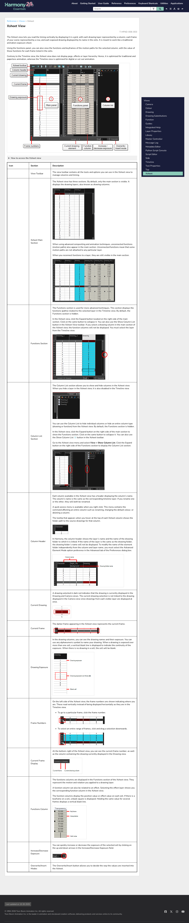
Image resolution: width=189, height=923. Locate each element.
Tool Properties (153, 165)
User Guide (103, 3)
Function (150, 119)
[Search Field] (128, 9)
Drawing (150, 112)
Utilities (164, 3)
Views (22, 21)
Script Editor (151, 154)
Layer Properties (153, 131)
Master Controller (154, 139)
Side (148, 158)
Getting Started (87, 3)
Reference (117, 3)
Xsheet (149, 173)
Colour (149, 108)
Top (147, 169)
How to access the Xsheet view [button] (25, 158)
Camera (149, 104)
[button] (153, 9)
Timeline (150, 162)
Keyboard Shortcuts (148, 3)
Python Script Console (156, 150)
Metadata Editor (153, 146)
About (75, 3)
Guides (149, 123)
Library (149, 135)
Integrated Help (153, 127)
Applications (177, 3)
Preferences (130, 3)
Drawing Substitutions (156, 115)
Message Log (152, 142)
